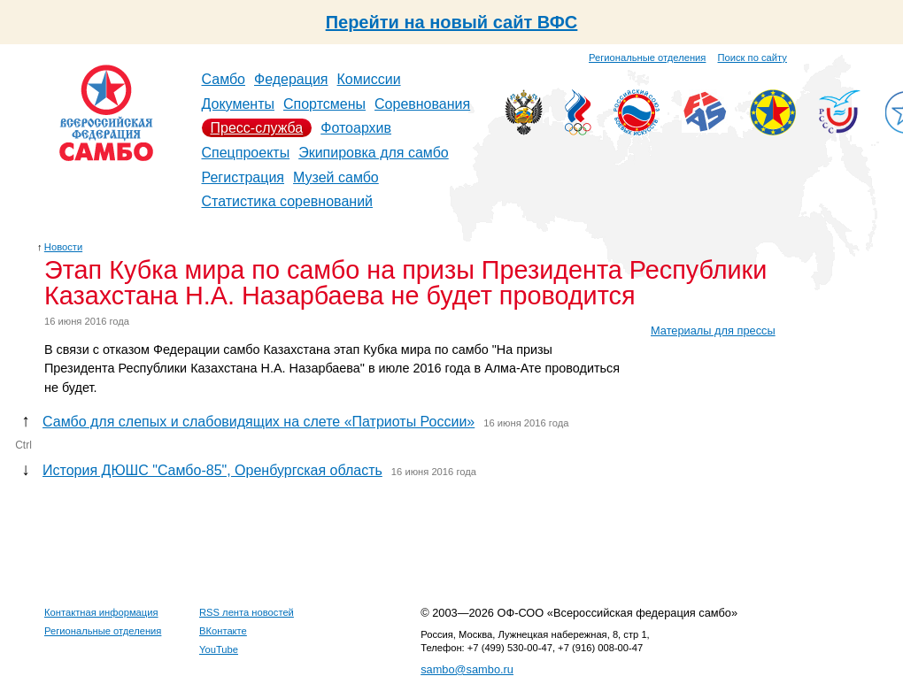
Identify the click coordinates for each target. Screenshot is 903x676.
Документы (238, 103)
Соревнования (422, 103)
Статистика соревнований (288, 201)
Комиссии (369, 79)
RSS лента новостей (246, 612)
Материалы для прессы (713, 330)
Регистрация (243, 177)
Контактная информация (101, 612)
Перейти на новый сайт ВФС (452, 22)
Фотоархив (355, 127)
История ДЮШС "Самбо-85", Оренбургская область (212, 470)
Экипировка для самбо (373, 152)
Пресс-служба (257, 127)
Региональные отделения (647, 57)
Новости (63, 247)
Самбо (224, 79)
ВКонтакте (223, 631)
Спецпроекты (246, 152)
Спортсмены (324, 103)
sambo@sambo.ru (467, 669)
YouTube (218, 649)
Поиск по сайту (752, 57)
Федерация (291, 79)
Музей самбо (336, 177)
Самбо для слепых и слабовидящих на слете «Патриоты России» (258, 421)
